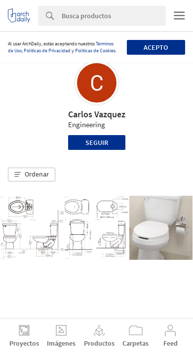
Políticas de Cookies (95, 50)
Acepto (156, 47)
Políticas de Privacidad (47, 50)
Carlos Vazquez (96, 114)
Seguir (96, 142)
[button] (31, 174)
